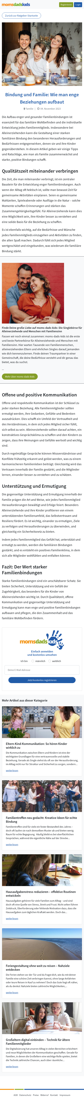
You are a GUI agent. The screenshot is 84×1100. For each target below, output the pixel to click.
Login (78, 4)
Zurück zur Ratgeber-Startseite (21, 15)
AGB (16, 1095)
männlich (40, 661)
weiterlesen (12, 770)
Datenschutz (25, 1095)
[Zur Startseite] (16, 4)
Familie (28, 108)
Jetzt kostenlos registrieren (42, 680)
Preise (36, 1095)
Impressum (65, 1095)
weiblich (56, 661)
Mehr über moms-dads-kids (20, 376)
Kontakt (54, 1095)
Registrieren (66, 4)
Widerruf (44, 1095)
